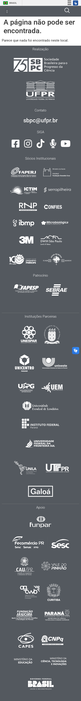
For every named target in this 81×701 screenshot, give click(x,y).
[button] (7, 11)
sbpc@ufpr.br (40, 120)
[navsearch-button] (67, 11)
